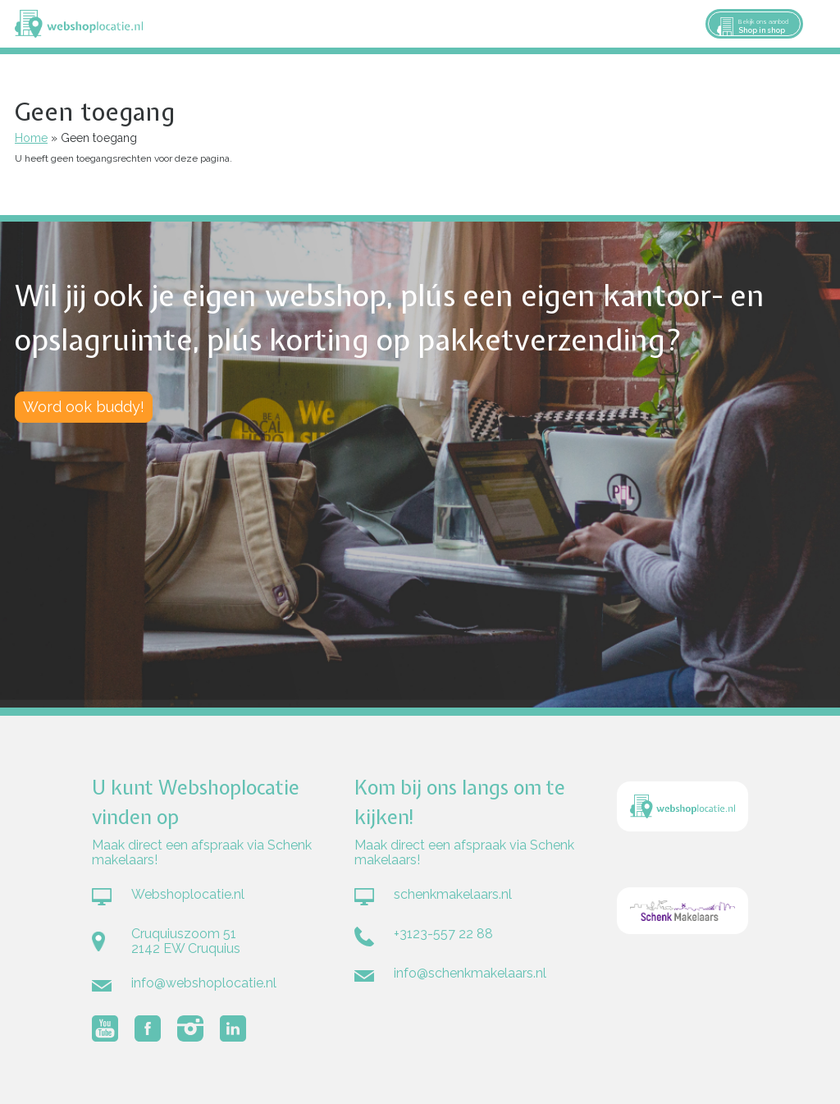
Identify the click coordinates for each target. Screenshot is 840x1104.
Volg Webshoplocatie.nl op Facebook (148, 1028)
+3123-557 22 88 (443, 933)
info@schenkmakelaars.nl (470, 973)
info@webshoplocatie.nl (203, 983)
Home (31, 137)
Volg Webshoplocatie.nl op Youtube (105, 1028)
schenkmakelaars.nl (453, 894)
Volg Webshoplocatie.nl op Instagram (190, 1028)
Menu (820, 24)
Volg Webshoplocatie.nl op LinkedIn (233, 1028)
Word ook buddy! (83, 406)
